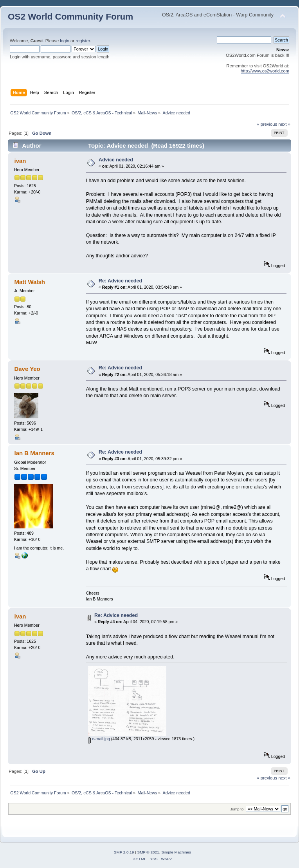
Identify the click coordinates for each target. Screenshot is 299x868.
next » (284, 124)
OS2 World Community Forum (70, 17)
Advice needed (116, 160)
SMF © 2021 (148, 852)
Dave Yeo (27, 368)
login (64, 40)
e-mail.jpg (99, 738)
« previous (267, 124)
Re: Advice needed (120, 281)
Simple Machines (176, 852)
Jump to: (237, 809)
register (83, 40)
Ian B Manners (34, 453)
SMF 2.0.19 (124, 852)
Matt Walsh (29, 281)
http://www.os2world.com (265, 71)
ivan (20, 160)
